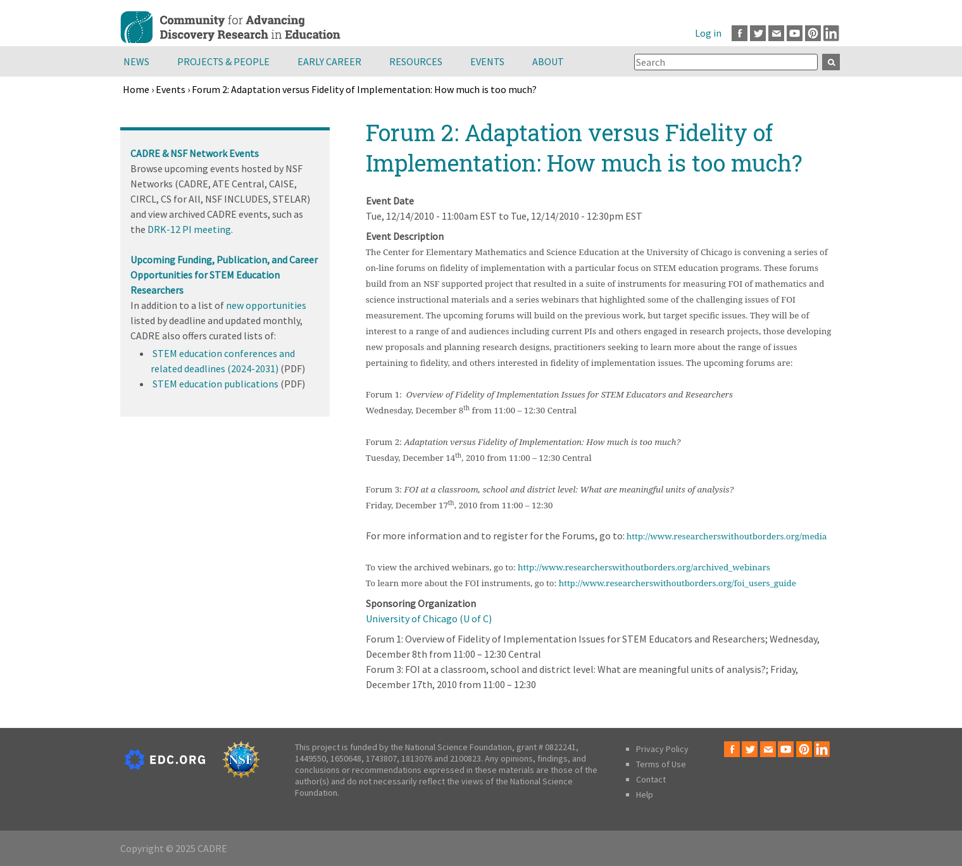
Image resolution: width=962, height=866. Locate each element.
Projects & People (223, 61)
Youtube (795, 33)
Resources (415, 61)
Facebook (739, 33)
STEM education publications (215, 383)
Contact (651, 779)
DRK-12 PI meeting (189, 229)
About (548, 61)
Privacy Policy (662, 749)
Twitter (758, 33)
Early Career (329, 61)
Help (644, 794)
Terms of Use (661, 764)
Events (487, 61)
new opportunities (266, 305)
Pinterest (813, 33)
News (136, 61)
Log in (708, 33)
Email (776, 33)
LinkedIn (831, 33)
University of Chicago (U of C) (429, 618)
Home (136, 89)
